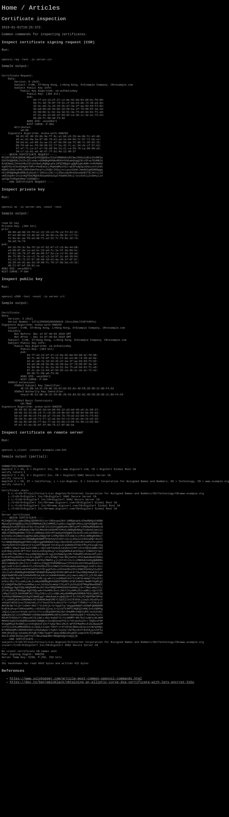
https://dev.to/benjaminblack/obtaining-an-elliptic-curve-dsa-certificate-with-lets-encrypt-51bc (102, 785)
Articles (44, 8)
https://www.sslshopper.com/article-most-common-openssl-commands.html (76, 781)
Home (9, 8)
